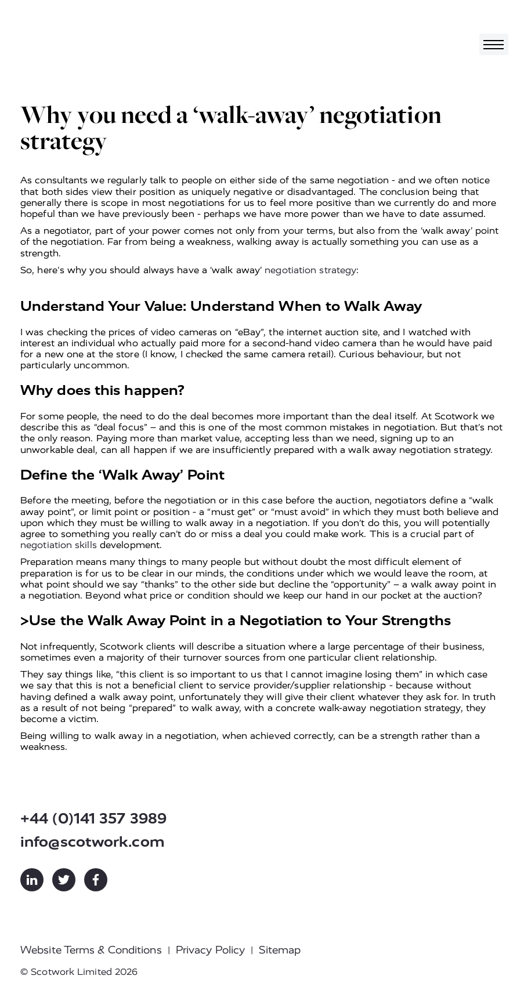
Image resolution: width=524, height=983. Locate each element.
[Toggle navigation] (493, 44)
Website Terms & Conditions (91, 950)
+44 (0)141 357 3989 (93, 818)
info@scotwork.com (92, 841)
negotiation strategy (310, 269)
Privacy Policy (210, 950)
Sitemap (280, 950)
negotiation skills (58, 544)
